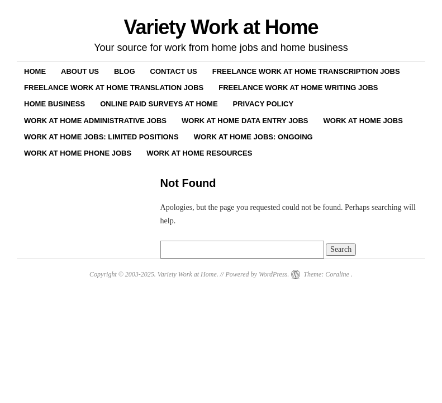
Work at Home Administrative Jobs (95, 120)
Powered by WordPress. (257, 274)
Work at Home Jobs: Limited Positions (101, 137)
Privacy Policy (263, 104)
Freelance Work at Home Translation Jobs (113, 87)
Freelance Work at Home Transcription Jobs (306, 71)
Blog (124, 71)
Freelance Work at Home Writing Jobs (298, 87)
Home (35, 71)
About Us (80, 71)
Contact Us (173, 71)
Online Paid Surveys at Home (158, 104)
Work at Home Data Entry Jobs (245, 120)
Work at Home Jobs (363, 120)
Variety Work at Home (221, 27)
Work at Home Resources (199, 153)
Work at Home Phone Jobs (77, 153)
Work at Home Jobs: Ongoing (253, 137)
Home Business (54, 104)
